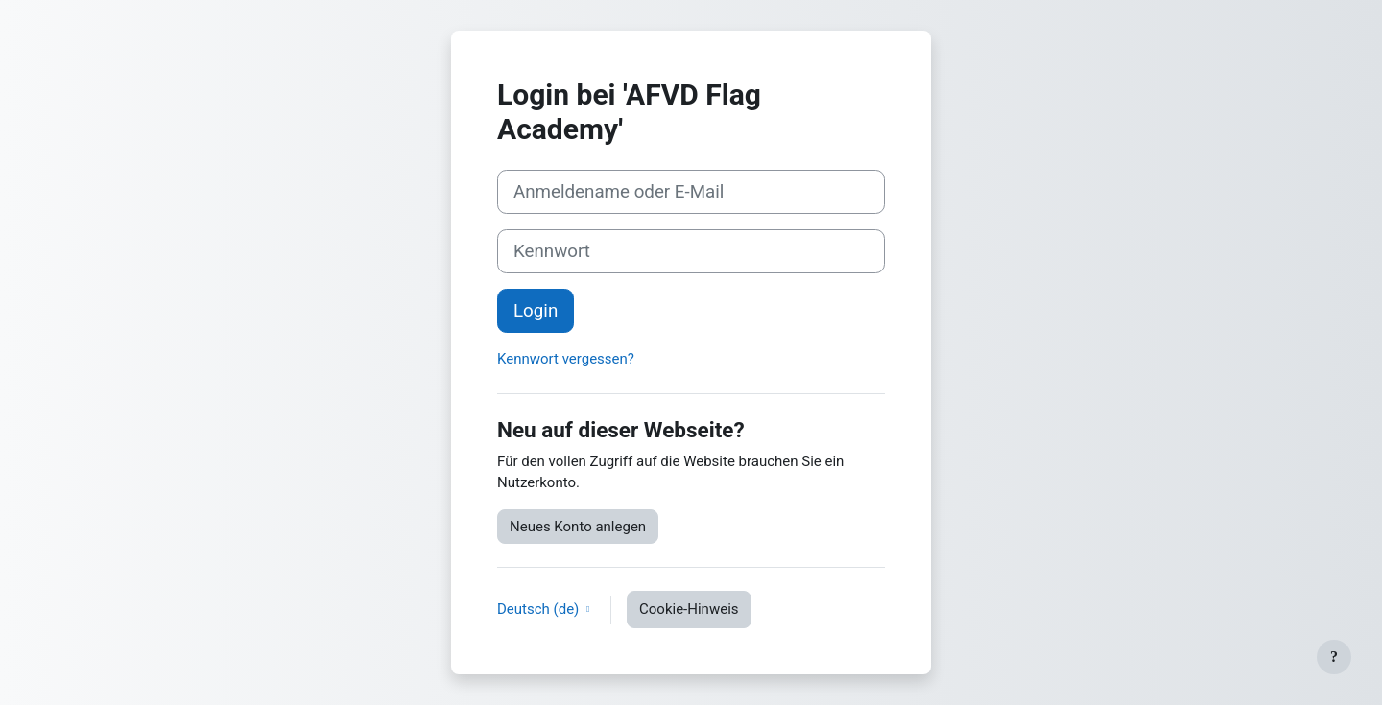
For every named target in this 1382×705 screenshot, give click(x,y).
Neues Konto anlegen (578, 526)
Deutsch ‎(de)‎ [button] (540, 609)
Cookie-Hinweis (688, 609)
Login (535, 310)
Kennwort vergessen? (565, 358)
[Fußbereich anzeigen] (1334, 657)
